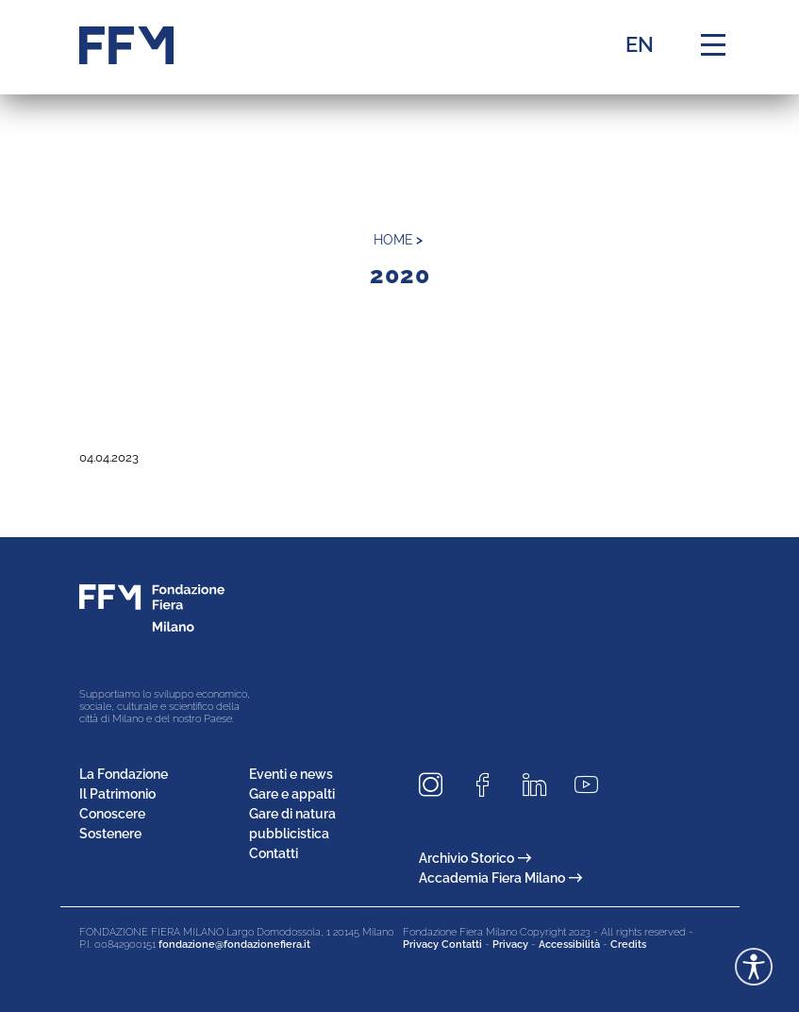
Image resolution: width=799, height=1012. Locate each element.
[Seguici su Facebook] (489, 785)
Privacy (510, 944)
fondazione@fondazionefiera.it (234, 944)
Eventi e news (291, 774)
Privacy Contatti (442, 944)
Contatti (273, 853)
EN (639, 44)
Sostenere (110, 833)
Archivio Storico (475, 858)
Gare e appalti (292, 793)
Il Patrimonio (117, 793)
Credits (628, 944)
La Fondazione (123, 774)
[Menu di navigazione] (713, 45)
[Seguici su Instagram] (438, 785)
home (393, 239)
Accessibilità (569, 944)
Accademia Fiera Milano (500, 878)
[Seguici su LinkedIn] (541, 785)
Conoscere (112, 813)
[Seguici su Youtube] (593, 785)
